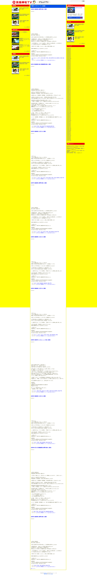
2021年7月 (69, 82)
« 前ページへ (32, 7)
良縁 (49, 442)
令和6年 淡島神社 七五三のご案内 (38, 236)
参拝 (50, 177)
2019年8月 (69, 94)
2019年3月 (69, 98)
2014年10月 (69, 130)
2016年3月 (69, 118)
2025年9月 (69, 51)
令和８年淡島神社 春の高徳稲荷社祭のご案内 (41, 64)
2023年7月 (69, 69)
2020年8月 (69, 87)
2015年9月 (69, 121)
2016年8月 (69, 113)
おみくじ (35, 177)
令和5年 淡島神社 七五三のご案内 (38, 288)
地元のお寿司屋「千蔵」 (71, 152)
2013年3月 (69, 139)
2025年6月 (69, 53)
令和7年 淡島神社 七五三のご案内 (38, 131)
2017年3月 (69, 110)
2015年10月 (69, 120)
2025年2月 (69, 57)
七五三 (44, 177)
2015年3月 (69, 125)
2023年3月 (69, 71)
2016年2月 (69, 119)
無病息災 (45, 283)
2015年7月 (69, 122)
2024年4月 (69, 63)
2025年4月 (69, 55)
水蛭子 (47, 390)
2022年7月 (69, 76)
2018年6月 (69, 102)
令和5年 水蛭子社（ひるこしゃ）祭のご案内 (40, 339)
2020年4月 (69, 90)
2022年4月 (69, 78)
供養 (38, 390)
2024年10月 (69, 58)
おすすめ (38, 60)
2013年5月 (69, 136)
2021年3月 (69, 84)
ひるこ (35, 390)
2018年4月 (69, 103)
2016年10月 (69, 112)
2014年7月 (69, 132)
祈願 (43, 126)
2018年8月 (69, 100)
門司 (32, 59)
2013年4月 (69, 138)
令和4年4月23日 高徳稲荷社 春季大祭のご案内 (41, 447)
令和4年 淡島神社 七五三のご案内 (38, 396)
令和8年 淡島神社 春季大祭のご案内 (39, 9)
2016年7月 (69, 114)
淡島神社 (58, 177)
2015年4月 (69, 124)
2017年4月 (69, 109)
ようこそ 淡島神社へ (23, 32)
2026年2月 (69, 50)
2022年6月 (69, 77)
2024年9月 (69, 59)
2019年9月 (69, 93)
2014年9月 (69, 131)
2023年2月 (69, 72)
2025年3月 (69, 56)
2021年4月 (69, 83)
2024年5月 (69, 62)
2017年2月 (69, 111)
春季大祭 (53, 231)
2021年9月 (69, 80)
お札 (41, 177)
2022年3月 (69, 79)
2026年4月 (69, 48)
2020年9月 (69, 86)
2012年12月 (69, 140)
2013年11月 (69, 135)
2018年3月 (69, 104)
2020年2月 (69, 92)
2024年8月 (69, 60)
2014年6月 (69, 133)
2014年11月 (69, 129)
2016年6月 (69, 115)
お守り (39, 177)
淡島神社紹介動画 (78, 7)
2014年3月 (69, 134)
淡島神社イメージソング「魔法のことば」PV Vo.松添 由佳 (24, 39)
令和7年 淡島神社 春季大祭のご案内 (39, 183)
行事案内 (42, 60)
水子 (45, 390)
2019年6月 (69, 97)
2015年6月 (69, 123)
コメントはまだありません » (49, 60)
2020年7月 (69, 88)
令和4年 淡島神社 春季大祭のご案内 (39, 516)
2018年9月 (69, 99)
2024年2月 (69, 66)
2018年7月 (69, 101)
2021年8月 (69, 81)
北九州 (35, 126)
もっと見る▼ (27, 27)
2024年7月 (69, 61)
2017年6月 (69, 108)
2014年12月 (69, 128)
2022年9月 (69, 73)
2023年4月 (69, 70)
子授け (38, 126)
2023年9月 (69, 67)
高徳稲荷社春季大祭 (50, 126)
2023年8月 (69, 68)
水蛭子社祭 (51, 390)
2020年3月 (69, 91)
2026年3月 (69, 49)
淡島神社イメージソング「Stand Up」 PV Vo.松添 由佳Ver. (24, 46)
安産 (41, 126)
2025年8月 (69, 52)
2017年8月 (69, 107)
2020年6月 (69, 89)
